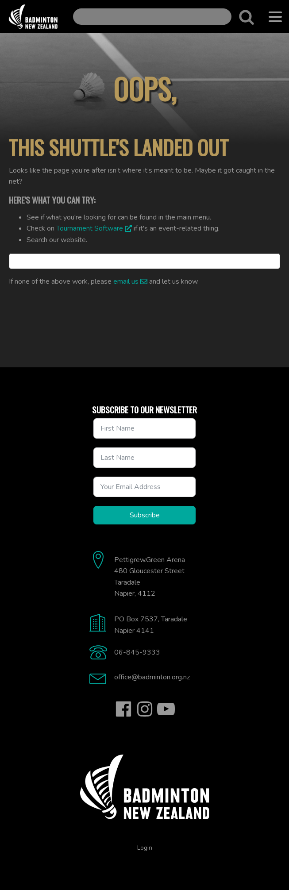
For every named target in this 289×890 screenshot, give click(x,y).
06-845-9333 (137, 652)
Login (144, 848)
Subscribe (145, 515)
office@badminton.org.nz (152, 677)
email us (126, 281)
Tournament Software (89, 228)
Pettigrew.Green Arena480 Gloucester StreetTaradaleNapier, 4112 (149, 577)
